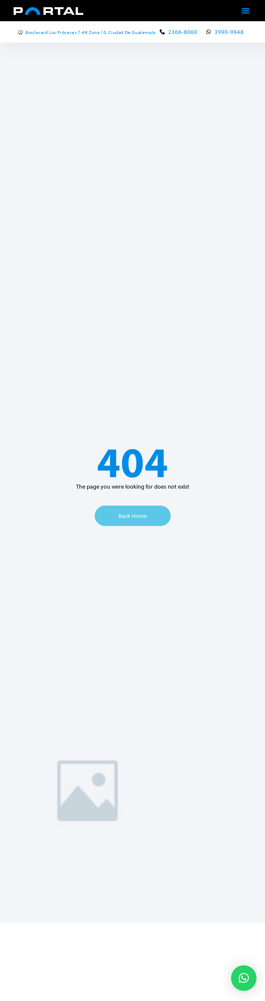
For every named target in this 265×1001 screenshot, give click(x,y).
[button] (245, 10)
